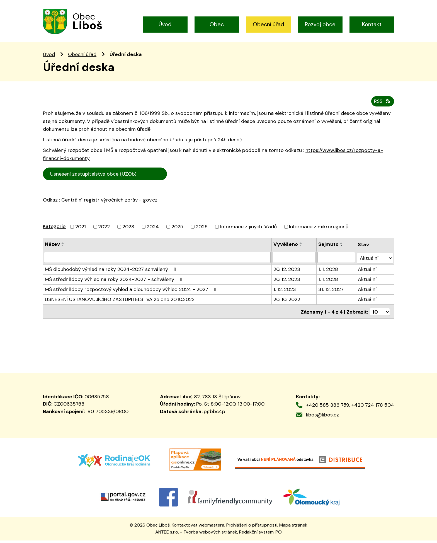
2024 (153, 230)
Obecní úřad (268, 24)
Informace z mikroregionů (318, 230)
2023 (128, 230)
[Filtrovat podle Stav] (375, 261)
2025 (177, 230)
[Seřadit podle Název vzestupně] (63, 247)
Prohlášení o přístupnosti (251, 528)
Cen (174, 177)
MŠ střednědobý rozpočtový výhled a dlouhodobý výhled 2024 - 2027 (132, 292)
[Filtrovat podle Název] (157, 261)
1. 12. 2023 (284, 292)
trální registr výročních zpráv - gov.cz (107, 216)
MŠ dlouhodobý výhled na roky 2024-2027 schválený (111, 272)
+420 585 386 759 (327, 407)
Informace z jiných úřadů (248, 230)
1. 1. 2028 (328, 272)
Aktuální (367, 272)
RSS (382, 105)
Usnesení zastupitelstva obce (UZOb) (105, 178)
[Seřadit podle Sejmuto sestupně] (342, 249)
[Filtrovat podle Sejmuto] (336, 261)
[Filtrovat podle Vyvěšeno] (294, 261)
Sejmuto (329, 248)
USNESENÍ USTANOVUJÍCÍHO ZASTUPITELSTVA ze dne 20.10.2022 (125, 302)
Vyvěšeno (285, 248)
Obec (217, 24)
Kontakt (372, 24)
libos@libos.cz (322, 417)
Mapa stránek (293, 528)
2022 (104, 230)
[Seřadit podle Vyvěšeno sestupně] (301, 249)
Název (52, 248)
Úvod (165, 24)
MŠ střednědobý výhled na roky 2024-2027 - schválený (114, 282)
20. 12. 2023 (286, 272)
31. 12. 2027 (331, 292)
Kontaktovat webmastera (198, 528)
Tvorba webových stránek (210, 534)
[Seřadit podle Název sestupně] (63, 249)
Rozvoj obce (320, 24)
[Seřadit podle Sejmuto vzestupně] (342, 247)
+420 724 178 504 (372, 407)
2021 (80, 230)
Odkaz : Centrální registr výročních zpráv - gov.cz (100, 204)
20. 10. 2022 (286, 302)
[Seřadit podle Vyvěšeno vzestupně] (301, 247)
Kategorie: (54, 230)
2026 (202, 230)
